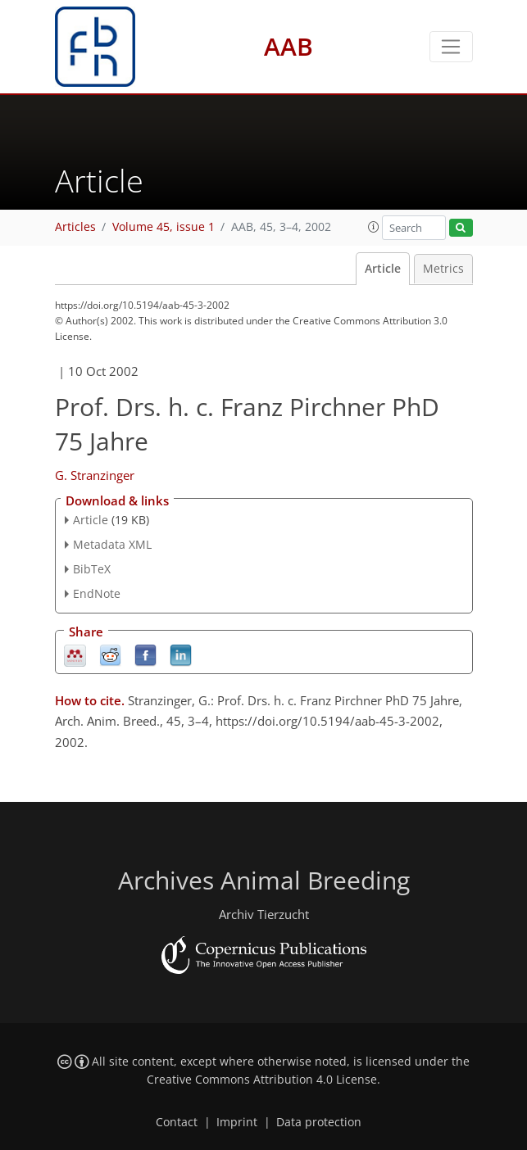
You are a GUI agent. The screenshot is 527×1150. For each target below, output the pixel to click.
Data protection (318, 1122)
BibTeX (92, 569)
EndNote (96, 593)
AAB (288, 46)
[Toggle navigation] (451, 46)
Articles (75, 227)
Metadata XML (112, 544)
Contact (177, 1122)
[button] (373, 227)
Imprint (236, 1122)
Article (383, 268)
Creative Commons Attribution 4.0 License (262, 1079)
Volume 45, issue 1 (163, 227)
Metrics (443, 268)
